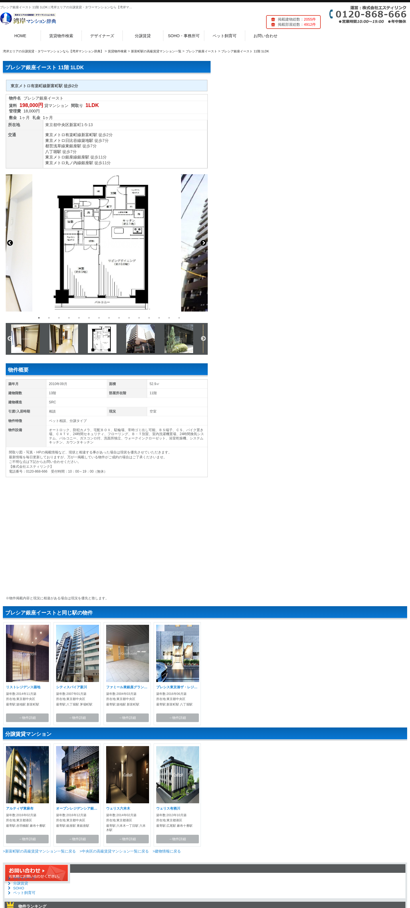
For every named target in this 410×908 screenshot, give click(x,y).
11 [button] (139, 318)
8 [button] (109, 318)
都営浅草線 (55, 146)
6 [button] (89, 318)
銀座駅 (83, 157)
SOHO (18, 888)
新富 (73, 124)
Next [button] (203, 243)
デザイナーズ (102, 35)
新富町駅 (89, 134)
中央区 (63, 124)
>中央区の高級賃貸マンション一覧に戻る (114, 851)
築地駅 (87, 140)
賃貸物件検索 (61, 35)
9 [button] (119, 318)
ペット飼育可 (225, 35)
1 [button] (39, 318)
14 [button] (169, 318)
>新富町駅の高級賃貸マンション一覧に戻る (39, 851)
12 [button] (149, 318)
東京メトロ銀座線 (61, 157)
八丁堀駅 (53, 151)
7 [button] (99, 318)
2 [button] (49, 318)
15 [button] (179, 318)
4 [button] (69, 318)
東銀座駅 (73, 146)
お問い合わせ (265, 35)
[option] (106, 242)
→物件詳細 (27, 718)
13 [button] (159, 318)
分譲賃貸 (143, 35)
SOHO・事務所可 (184, 35)
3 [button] (59, 318)
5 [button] (79, 318)
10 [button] (129, 318)
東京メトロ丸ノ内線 (63, 162)
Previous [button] (10, 243)
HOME (20, 35)
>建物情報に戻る (166, 851)
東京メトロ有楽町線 (63, 134)
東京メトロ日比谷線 (63, 140)
